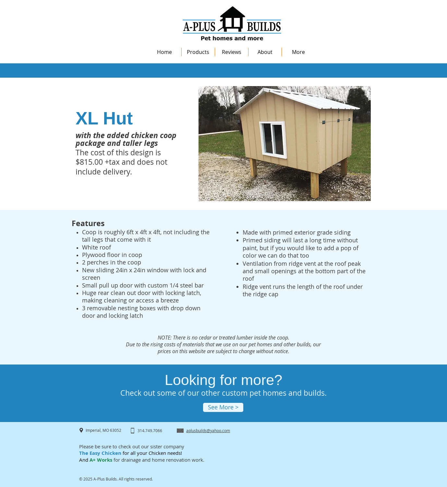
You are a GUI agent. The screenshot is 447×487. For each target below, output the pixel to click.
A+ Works (100, 459)
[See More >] (223, 407)
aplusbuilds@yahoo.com (208, 430)
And (83, 459)
